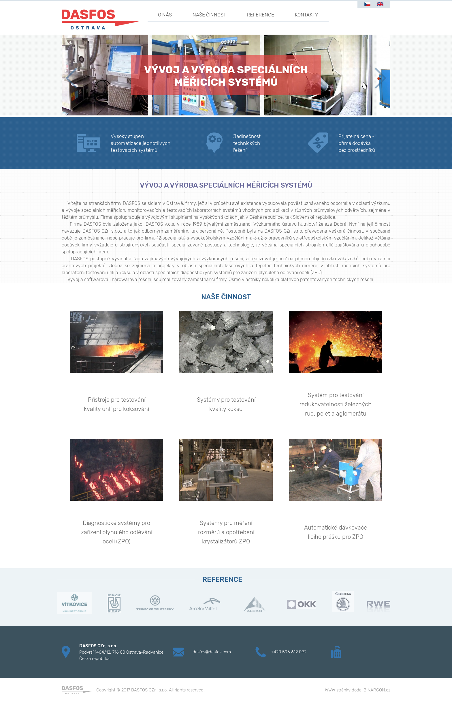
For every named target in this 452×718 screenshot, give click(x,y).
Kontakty (306, 15)
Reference (260, 15)
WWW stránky (338, 690)
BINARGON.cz (377, 690)
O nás (165, 15)
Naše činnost (209, 15)
